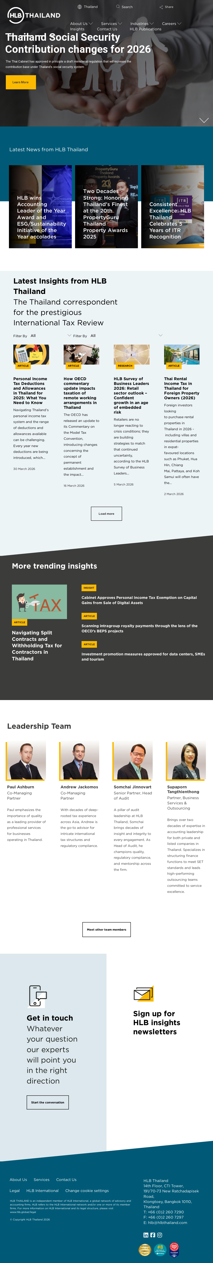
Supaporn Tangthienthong (183, 789)
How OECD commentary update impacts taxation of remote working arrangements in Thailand (80, 393)
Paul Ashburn (20, 787)
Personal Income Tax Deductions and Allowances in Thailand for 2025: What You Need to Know (30, 390)
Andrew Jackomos (79, 787)
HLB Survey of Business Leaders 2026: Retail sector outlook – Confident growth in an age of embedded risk (131, 395)
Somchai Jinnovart (132, 787)
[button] (179, 8)
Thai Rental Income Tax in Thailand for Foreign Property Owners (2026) (181, 388)
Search (127, 7)
